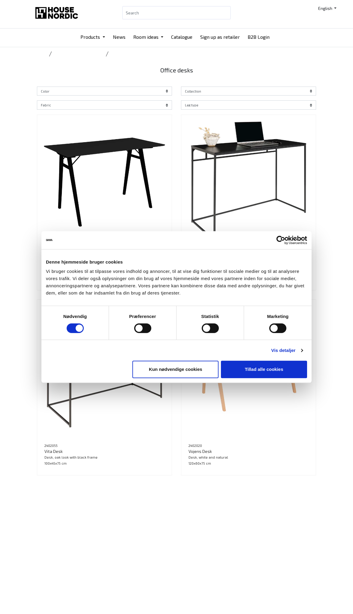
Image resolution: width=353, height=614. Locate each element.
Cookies (188, 610)
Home (42, 54)
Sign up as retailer (220, 37)
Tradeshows (138, 610)
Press (186, 603)
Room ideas (146, 37)
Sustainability (194, 588)
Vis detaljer (283, 350)
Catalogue (181, 37)
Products (90, 37)
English (325, 8)
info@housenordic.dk (90, 593)
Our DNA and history (200, 581)
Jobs (185, 596)
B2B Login (259, 37)
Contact (188, 574)
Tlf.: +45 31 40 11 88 (88, 579)
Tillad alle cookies (264, 369)
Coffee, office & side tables (78, 54)
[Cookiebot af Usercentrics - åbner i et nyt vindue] (281, 240)
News (119, 37)
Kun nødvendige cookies (175, 369)
